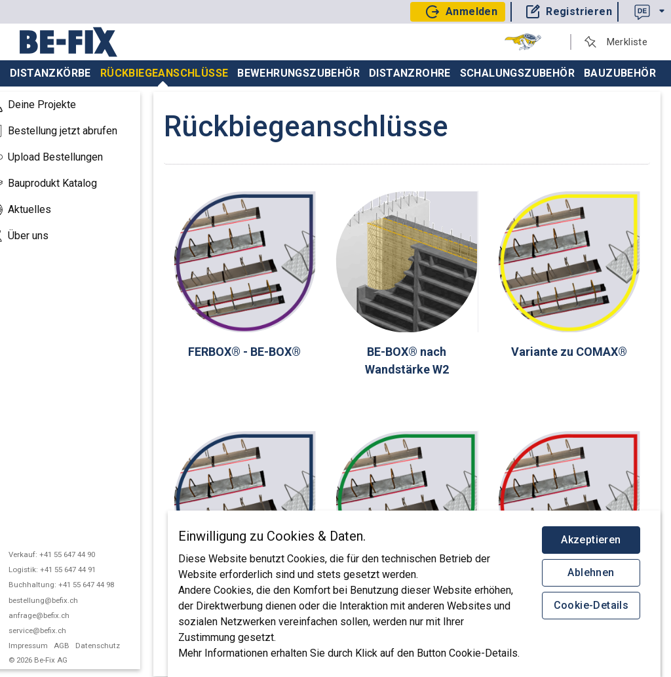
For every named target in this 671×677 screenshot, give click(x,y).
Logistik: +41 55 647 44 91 (69, 569)
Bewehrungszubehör (298, 73)
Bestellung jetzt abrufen (69, 131)
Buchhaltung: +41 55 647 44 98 (78, 584)
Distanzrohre (410, 73)
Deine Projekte (49, 105)
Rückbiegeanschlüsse (164, 77)
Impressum (45, 645)
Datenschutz (115, 645)
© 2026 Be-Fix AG (56, 660)
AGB (78, 645)
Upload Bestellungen (62, 157)
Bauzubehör (620, 73)
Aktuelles (36, 210)
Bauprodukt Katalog (59, 183)
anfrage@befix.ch (56, 615)
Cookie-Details (591, 605)
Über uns (35, 236)
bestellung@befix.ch (60, 600)
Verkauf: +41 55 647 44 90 (69, 554)
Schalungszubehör (517, 73)
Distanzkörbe (50, 73)
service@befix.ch (54, 630)
